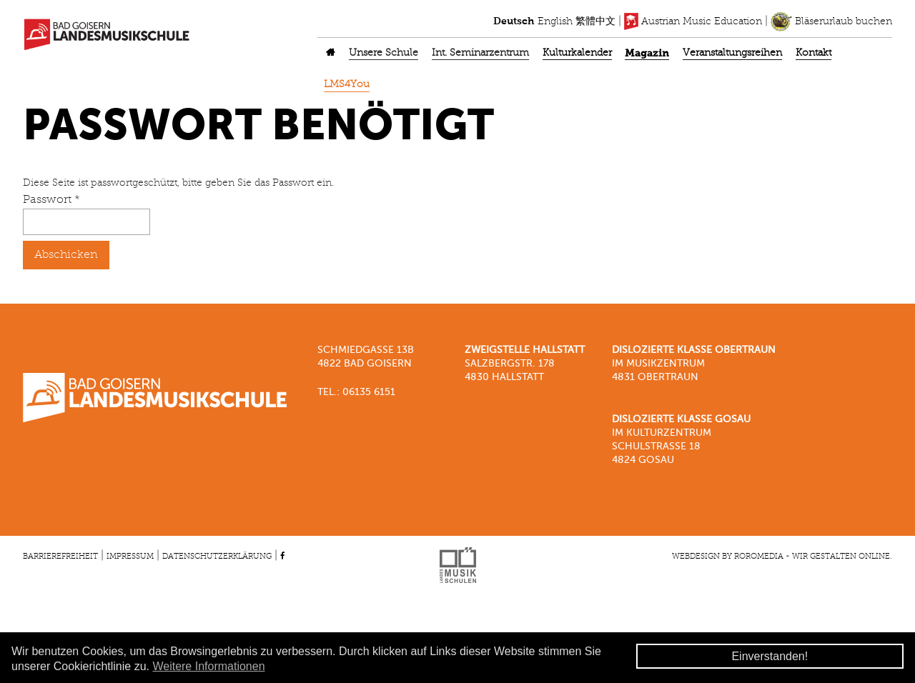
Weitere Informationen (208, 666)
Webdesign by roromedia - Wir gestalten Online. (782, 556)
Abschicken (66, 255)
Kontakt (813, 53)
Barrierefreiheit (60, 556)
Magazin (647, 54)
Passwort (51, 200)
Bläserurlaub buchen (831, 21)
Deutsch (514, 21)
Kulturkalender (577, 53)
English (555, 21)
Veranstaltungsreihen (732, 53)
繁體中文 (595, 21)
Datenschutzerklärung (217, 556)
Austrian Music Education (693, 21)
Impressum (130, 556)
